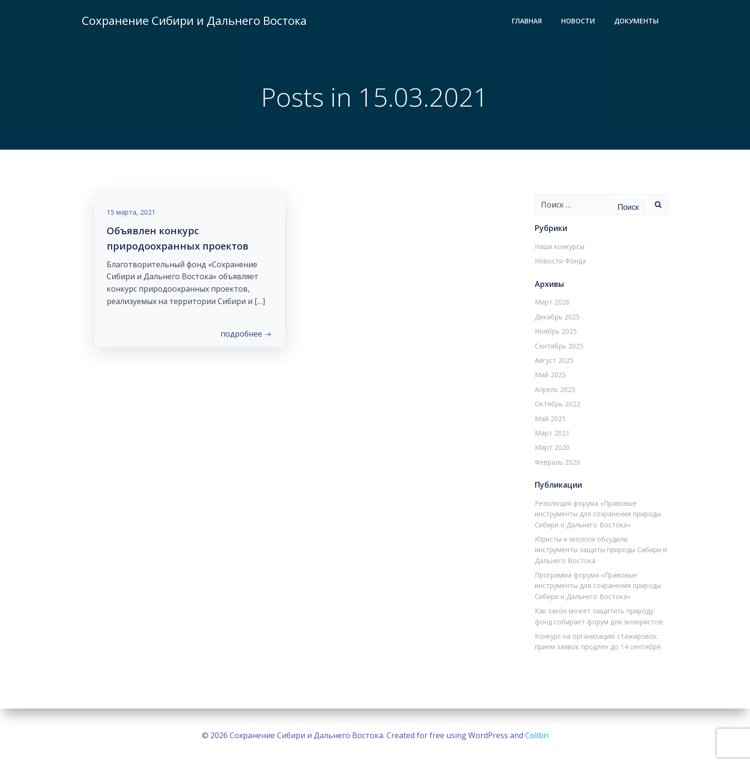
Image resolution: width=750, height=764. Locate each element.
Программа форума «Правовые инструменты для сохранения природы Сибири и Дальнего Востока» (596, 586)
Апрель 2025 (553, 389)
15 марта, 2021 (133, 215)
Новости (579, 21)
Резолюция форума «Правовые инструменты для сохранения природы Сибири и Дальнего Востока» (596, 514)
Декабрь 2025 (555, 317)
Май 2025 (548, 375)
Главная (528, 21)
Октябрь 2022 (556, 404)
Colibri (537, 735)
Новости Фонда (559, 261)
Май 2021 (548, 419)
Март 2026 (550, 302)
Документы (638, 21)
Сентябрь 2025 (557, 346)
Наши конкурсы (558, 247)
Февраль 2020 (556, 462)
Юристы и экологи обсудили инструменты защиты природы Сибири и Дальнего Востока (599, 550)
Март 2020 (550, 448)
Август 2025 (552, 361)
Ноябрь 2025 (554, 332)
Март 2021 (550, 433)
